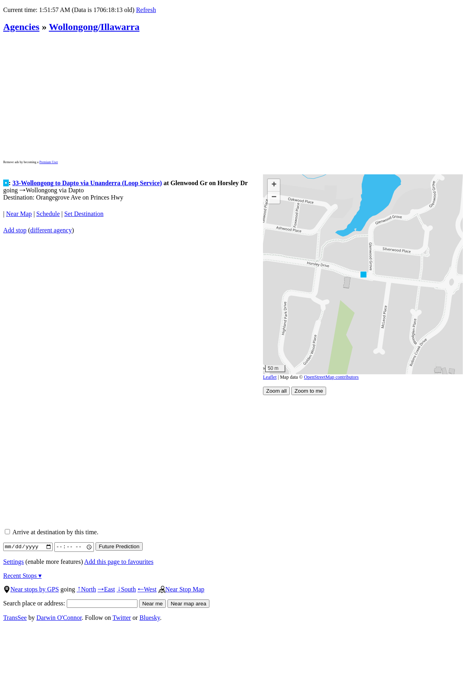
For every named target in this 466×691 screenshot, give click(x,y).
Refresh (146, 9)
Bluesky (149, 617)
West (147, 589)
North (86, 589)
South (126, 589)
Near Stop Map (181, 589)
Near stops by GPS (31, 589)
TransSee (15, 617)
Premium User (48, 162)
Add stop (14, 230)
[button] (363, 274)
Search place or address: (70, 603)
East (106, 589)
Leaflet (270, 377)
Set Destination (84, 213)
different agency (51, 230)
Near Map (19, 213)
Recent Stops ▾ (22, 575)
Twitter (122, 617)
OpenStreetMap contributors (331, 377)
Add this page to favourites (118, 561)
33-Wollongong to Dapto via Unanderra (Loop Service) (87, 183)
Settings (13, 561)
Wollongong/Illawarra (94, 27)
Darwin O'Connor (59, 617)
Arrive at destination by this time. (51, 532)
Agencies (21, 27)
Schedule (48, 213)
